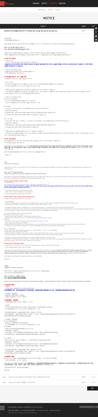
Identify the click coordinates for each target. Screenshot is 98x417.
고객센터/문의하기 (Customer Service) (33, 407)
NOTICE (50, 9)
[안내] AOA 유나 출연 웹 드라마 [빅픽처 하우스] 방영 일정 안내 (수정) (29, 377)
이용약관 (19, 407)
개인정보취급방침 (12, 407)
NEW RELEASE (42, 9)
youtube (96, 36)
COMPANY (36, 3)
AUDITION (62, 3)
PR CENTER (53, 3)
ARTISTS (44, 3)
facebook (96, 32)
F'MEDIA (57, 9)
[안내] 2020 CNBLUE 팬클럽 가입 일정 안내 (22, 382)
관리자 (84, 31)
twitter (96, 28)
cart (96, 40)
